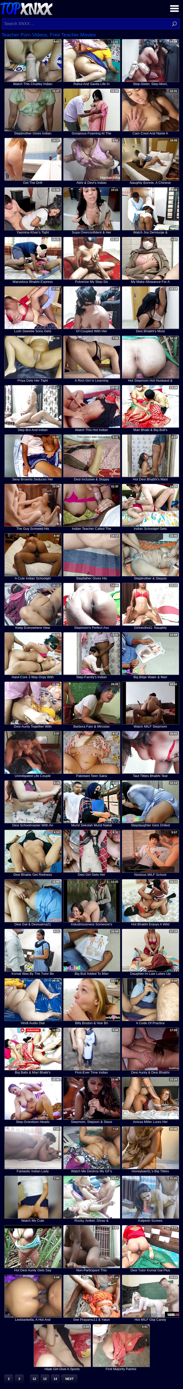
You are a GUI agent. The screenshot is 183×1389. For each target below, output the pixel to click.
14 (55, 1379)
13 (44, 1379)
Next (69, 1379)
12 (34, 1379)
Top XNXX (26, 8)
